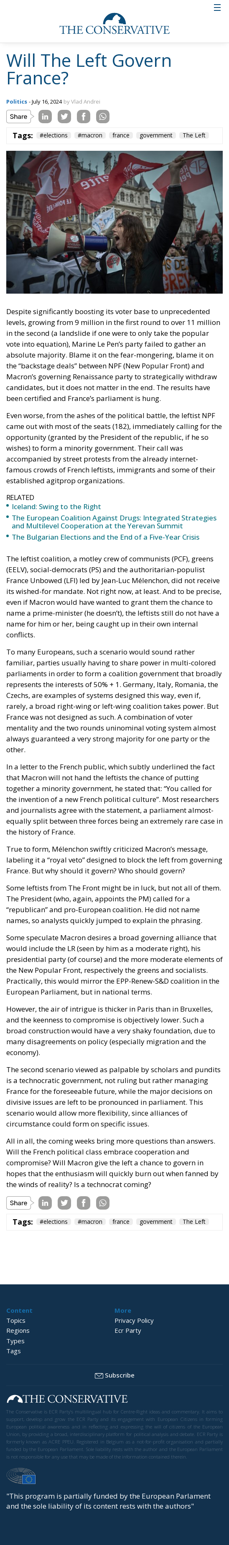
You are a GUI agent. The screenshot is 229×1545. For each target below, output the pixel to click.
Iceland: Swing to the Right (56, 506)
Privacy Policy (134, 1320)
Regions (18, 1330)
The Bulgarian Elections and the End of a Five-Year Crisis (105, 537)
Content (19, 1310)
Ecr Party (127, 1330)
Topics (15, 1320)
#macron (90, 135)
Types (15, 1341)
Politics (16, 101)
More (122, 1310)
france (121, 135)
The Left (194, 135)
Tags (13, 1351)
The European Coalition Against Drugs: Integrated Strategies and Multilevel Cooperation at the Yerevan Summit (114, 522)
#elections (54, 135)
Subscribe (115, 1375)
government (156, 135)
